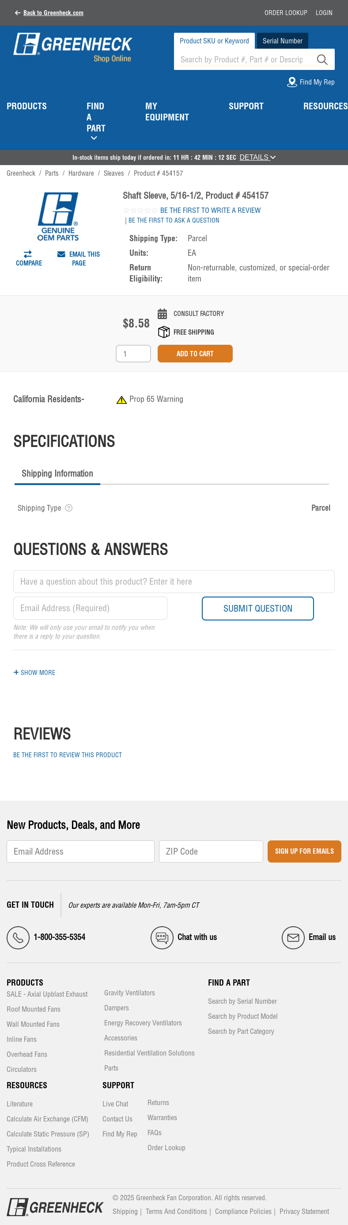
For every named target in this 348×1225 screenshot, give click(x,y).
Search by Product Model (243, 1017)
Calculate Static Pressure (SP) (48, 1134)
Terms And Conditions (176, 1211)
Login (324, 13)
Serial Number (283, 40)
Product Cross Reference (41, 1164)
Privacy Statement (304, 1211)
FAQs (155, 1133)
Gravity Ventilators (129, 993)
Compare (29, 260)
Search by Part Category (241, 1032)
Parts (111, 1068)
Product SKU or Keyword (214, 40)
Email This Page (78, 258)
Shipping (125, 1211)
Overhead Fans (27, 1055)
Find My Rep (119, 1134)
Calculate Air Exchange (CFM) (47, 1119)
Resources (27, 1085)
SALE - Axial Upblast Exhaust (47, 994)
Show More (34, 673)
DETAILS (258, 157)
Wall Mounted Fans (33, 1025)
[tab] (57, 474)
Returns (158, 1103)
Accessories (120, 1038)
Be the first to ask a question (174, 220)
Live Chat (115, 1104)
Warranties (162, 1118)
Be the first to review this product (67, 755)
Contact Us (117, 1119)
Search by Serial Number (242, 1001)
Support (118, 1085)
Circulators (22, 1070)
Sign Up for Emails (304, 851)
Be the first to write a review (210, 210)
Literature (20, 1104)
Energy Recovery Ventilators (143, 1023)
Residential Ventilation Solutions (149, 1053)
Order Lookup (286, 13)
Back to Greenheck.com (53, 13)
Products (25, 983)
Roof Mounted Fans (34, 1009)
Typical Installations (34, 1149)
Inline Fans (22, 1040)
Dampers (116, 1008)
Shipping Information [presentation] (57, 473)
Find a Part (229, 983)
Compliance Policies (243, 1211)
